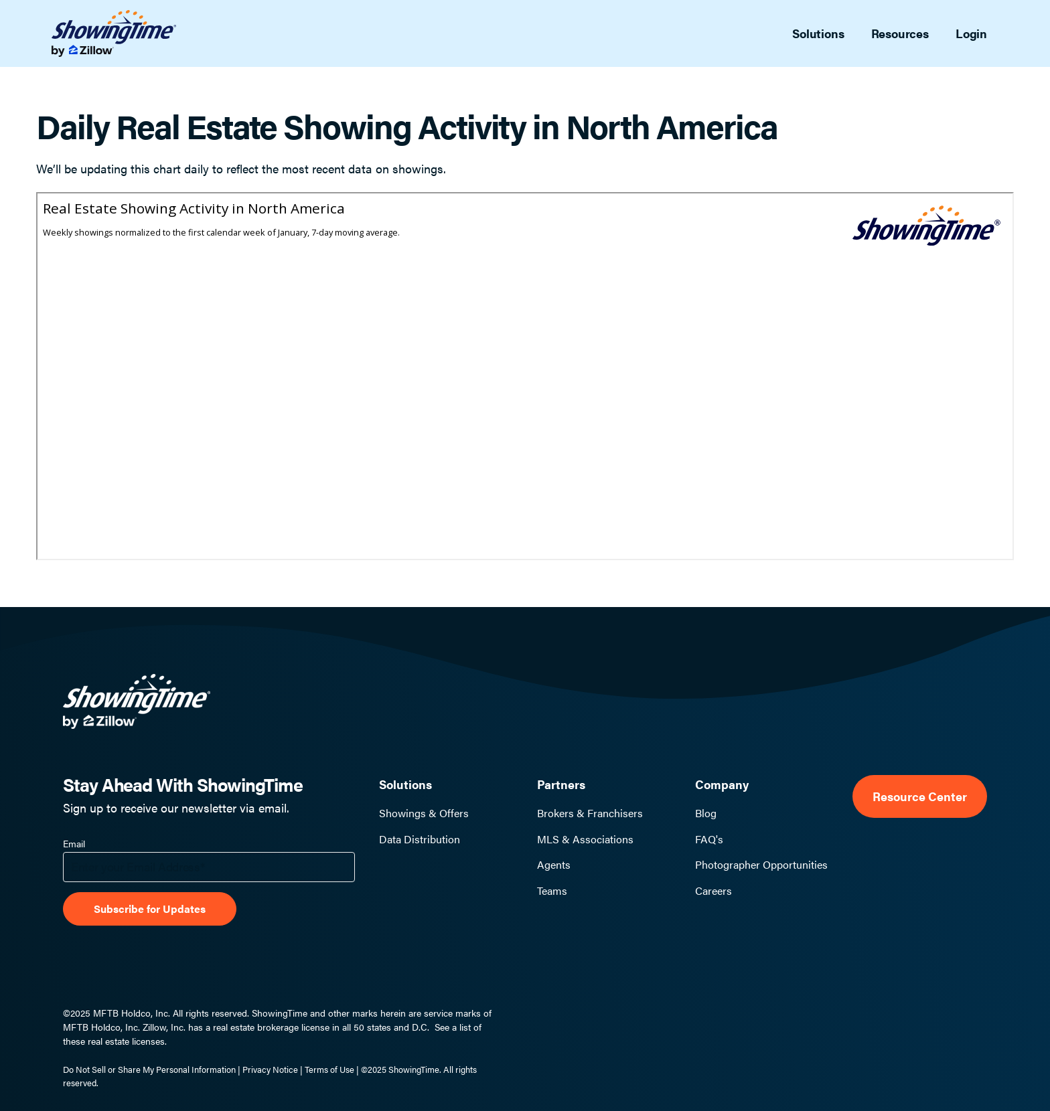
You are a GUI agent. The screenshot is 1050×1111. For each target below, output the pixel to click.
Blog (706, 813)
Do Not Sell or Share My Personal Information (149, 1069)
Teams (552, 890)
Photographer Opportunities (761, 864)
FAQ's (709, 839)
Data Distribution (419, 839)
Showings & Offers (424, 813)
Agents (554, 864)
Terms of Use (329, 1069)
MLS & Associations (585, 839)
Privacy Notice (270, 1069)
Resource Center (920, 796)
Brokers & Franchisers (590, 813)
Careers (713, 890)
